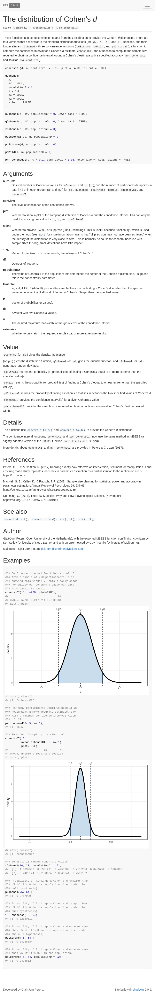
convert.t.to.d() (72, 430)
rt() (91, 519)
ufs (5, 5)
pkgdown (138, 989)
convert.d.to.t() (39, 430)
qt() (42, 234)
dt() (63, 519)
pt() (72, 519)
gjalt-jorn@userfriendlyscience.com (62, 548)
